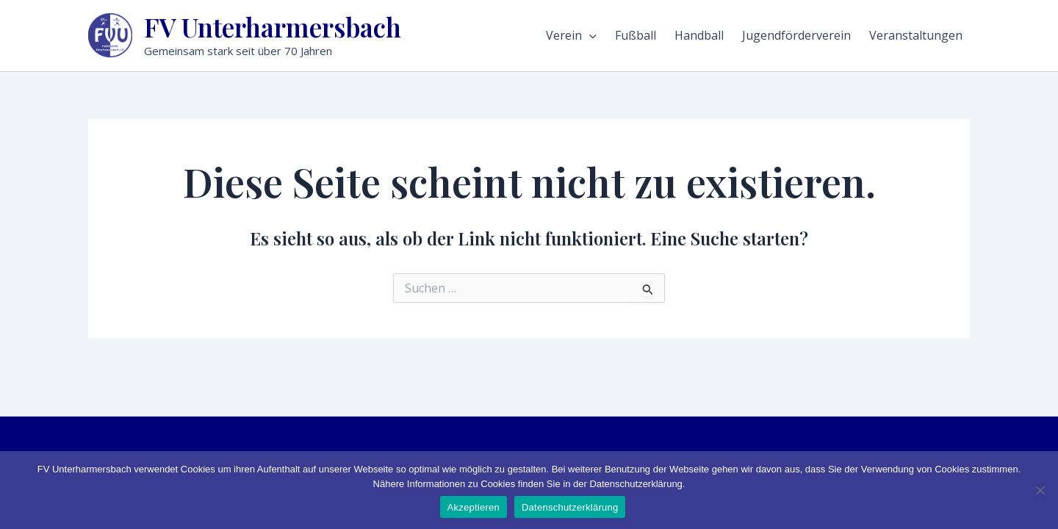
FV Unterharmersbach (272, 27)
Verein (571, 35)
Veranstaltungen (915, 35)
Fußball (635, 35)
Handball (699, 35)
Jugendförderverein (796, 35)
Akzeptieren (473, 507)
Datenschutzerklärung (570, 507)
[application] (589, 35)
